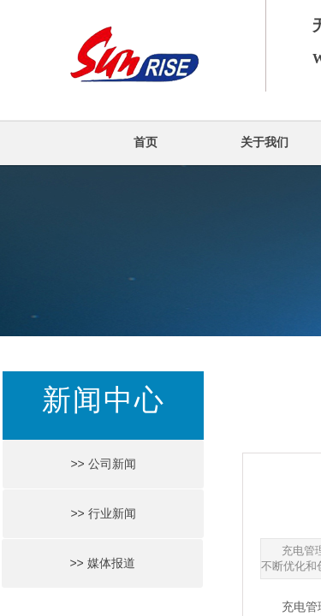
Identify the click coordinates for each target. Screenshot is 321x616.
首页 (146, 142)
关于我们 (264, 142)
